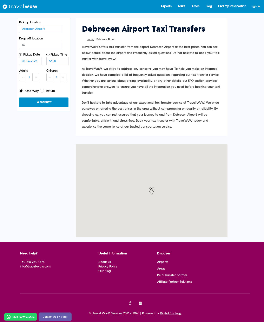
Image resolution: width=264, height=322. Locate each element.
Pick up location (40, 27)
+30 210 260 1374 (32, 262)
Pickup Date (30, 59)
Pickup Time (57, 59)
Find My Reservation (232, 6)
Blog (209, 6)
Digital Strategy (171, 313)
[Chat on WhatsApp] (20, 316)
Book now (43, 102)
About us (104, 262)
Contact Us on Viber (55, 316)
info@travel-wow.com (35, 266)
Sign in (255, 6)
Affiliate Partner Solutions (174, 282)
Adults (29, 75)
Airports (166, 6)
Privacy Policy (107, 266)
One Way (29, 91)
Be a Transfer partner (172, 275)
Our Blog (104, 271)
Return (47, 91)
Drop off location (40, 43)
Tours (181, 6)
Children (56, 75)
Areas (195, 6)
